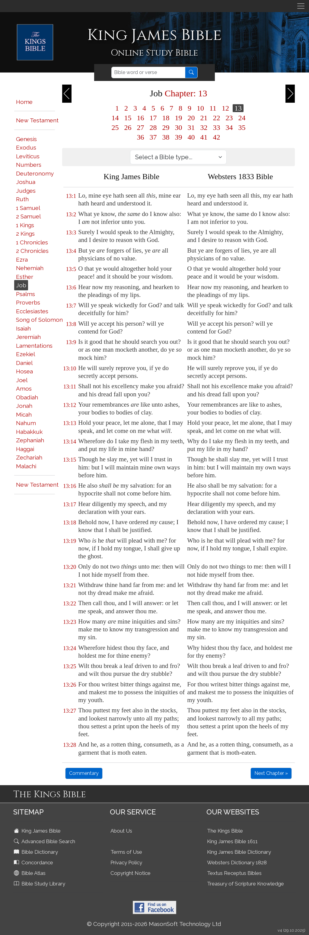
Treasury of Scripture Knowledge (245, 884)
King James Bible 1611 (232, 841)
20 (191, 118)
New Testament (37, 120)
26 (127, 127)
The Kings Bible (225, 831)
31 (191, 127)
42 (216, 137)
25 (115, 127)
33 (216, 127)
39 (178, 137)
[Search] (148, 72)
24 (241, 118)
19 (178, 118)
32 (203, 127)
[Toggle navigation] (301, 6)
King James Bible (38, 831)
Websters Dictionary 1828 (237, 862)
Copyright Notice (130, 873)
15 (127, 118)
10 (200, 108)
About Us (121, 831)
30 (178, 127)
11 (213, 108)
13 (238, 108)
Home (24, 101)
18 (165, 118)
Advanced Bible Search (45, 841)
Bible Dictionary (36, 852)
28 (153, 127)
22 (216, 118)
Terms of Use (126, 852)
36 (140, 137)
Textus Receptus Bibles (234, 873)
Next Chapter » (271, 773)
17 (153, 118)
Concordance (34, 862)
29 (165, 127)
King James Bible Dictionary (239, 852)
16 (140, 118)
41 (203, 137)
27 (140, 127)
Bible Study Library (40, 884)
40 (191, 137)
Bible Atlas (30, 873)
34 (229, 127)
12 (225, 108)
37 (153, 137)
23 (229, 118)
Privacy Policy (126, 862)
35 (241, 127)
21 (203, 118)
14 (115, 118)
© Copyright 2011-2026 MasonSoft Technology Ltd (154, 923)
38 (165, 137)
